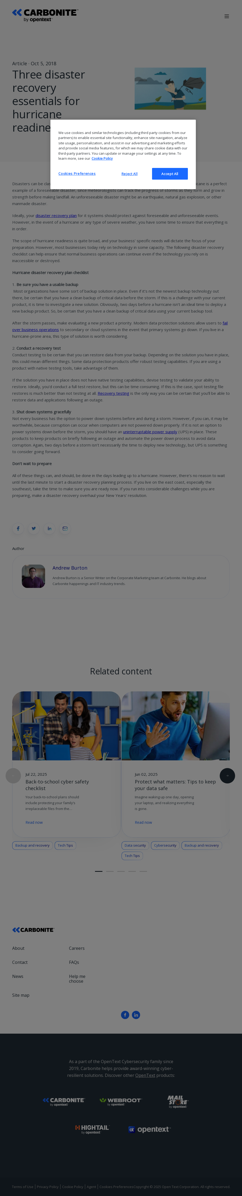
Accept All (169, 173)
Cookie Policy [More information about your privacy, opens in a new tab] (102, 158)
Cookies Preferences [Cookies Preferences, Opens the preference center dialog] (77, 173)
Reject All (130, 173)
